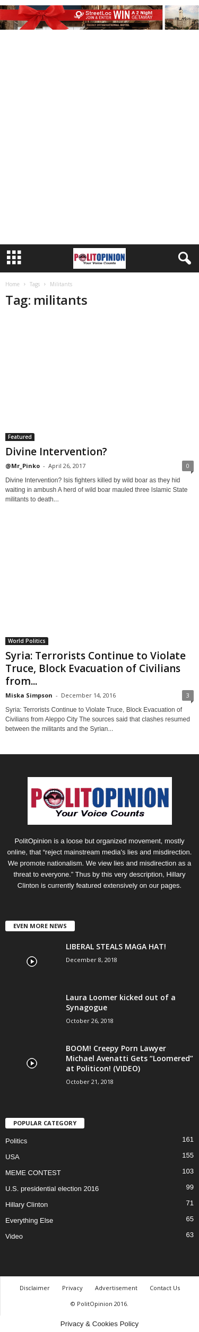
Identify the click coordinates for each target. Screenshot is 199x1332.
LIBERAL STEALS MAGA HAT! (116, 946)
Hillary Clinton (26, 1204)
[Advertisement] (99, 139)
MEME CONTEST (33, 1173)
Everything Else (29, 1220)
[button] (182, 258)
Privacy (72, 1288)
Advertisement (116, 1288)
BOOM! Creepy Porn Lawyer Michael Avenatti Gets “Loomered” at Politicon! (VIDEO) (129, 1058)
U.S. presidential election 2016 (52, 1189)
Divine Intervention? (56, 451)
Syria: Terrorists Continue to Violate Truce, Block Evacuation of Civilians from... (95, 668)
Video (14, 1236)
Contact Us (165, 1288)
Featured (20, 436)
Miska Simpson (29, 695)
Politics (16, 1141)
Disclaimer (35, 1288)
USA (12, 1157)
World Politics (27, 641)
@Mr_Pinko (22, 466)
